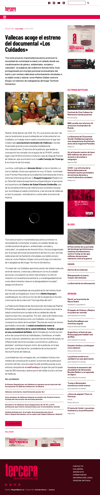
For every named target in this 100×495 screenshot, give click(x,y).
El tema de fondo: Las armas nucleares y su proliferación (81, 409)
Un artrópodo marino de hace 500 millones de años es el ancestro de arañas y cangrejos (81, 155)
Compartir (13, 423)
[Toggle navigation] (4, 17)
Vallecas (9, 432)
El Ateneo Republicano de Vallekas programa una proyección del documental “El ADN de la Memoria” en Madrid (33, 385)
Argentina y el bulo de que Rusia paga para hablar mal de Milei (80, 334)
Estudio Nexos (40, 490)
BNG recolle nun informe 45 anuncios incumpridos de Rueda (80, 125)
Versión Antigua (81, 480)
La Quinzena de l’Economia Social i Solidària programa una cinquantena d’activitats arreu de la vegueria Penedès (81, 140)
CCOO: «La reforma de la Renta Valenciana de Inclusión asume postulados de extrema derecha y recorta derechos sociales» (81, 172)
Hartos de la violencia (78, 270)
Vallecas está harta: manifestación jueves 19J (25, 392)
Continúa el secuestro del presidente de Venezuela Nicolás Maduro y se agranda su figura (81, 371)
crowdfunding (32, 367)
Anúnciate (78, 472)
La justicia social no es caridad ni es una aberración (81, 357)
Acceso (52, 490)
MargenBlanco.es (17, 490)
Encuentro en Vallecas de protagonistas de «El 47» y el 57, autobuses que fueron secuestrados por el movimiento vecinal (32, 405)
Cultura (19, 29)
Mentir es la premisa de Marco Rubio (78, 300)
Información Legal (83, 477)
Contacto (78, 466)
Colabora (78, 469)
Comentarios (80, 475)
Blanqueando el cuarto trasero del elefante (78, 276)
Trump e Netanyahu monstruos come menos (79, 384)
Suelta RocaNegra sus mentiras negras (78, 322)
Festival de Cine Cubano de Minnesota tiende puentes (80, 113)
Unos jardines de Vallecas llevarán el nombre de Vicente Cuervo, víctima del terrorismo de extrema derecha (32, 398)
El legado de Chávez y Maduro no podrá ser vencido (81, 311)
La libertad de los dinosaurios (81, 283)
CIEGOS (71, 264)
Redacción (9, 29)
